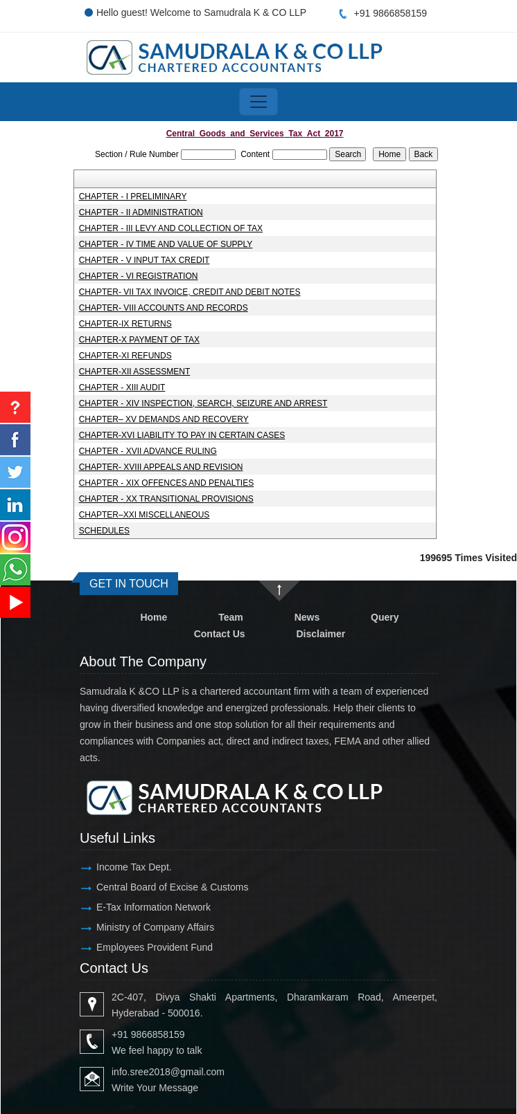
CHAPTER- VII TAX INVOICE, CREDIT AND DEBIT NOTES (190, 292)
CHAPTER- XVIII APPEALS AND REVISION (161, 467)
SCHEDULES (104, 531)
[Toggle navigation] (258, 102)
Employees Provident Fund (154, 947)
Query (384, 617)
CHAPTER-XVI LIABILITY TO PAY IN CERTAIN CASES (182, 435)
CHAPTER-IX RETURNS (125, 324)
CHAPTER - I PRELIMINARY (133, 196)
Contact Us (219, 633)
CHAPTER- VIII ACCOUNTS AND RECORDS (163, 308)
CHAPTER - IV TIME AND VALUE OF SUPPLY (166, 244)
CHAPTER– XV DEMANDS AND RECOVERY (164, 419)
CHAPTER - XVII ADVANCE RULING (148, 451)
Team (230, 617)
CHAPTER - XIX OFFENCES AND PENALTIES (166, 483)
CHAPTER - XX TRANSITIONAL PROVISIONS (166, 499)
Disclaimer (320, 633)
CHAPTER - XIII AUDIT (122, 387)
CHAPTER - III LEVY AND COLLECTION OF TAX (171, 228)
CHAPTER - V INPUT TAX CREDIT (144, 260)
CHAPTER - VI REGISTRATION (138, 276)
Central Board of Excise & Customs (172, 887)
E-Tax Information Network (153, 907)
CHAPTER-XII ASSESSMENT (135, 371)
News (307, 617)
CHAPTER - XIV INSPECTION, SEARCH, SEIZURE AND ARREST (203, 403)
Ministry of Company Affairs (155, 927)
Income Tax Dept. (134, 867)
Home (153, 617)
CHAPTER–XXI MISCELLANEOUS (144, 515)
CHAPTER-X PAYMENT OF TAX (139, 340)
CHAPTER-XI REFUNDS (125, 355)
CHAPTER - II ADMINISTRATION (141, 212)
